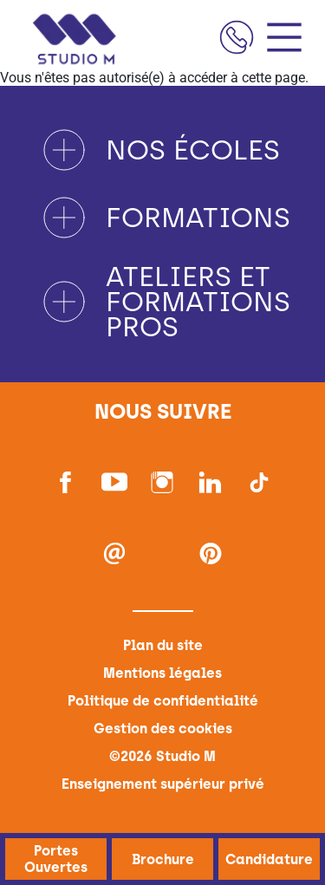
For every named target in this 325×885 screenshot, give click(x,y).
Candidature (269, 858)
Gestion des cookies (163, 728)
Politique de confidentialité (163, 700)
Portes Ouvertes (56, 858)
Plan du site (163, 645)
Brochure (162, 858)
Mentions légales (162, 673)
